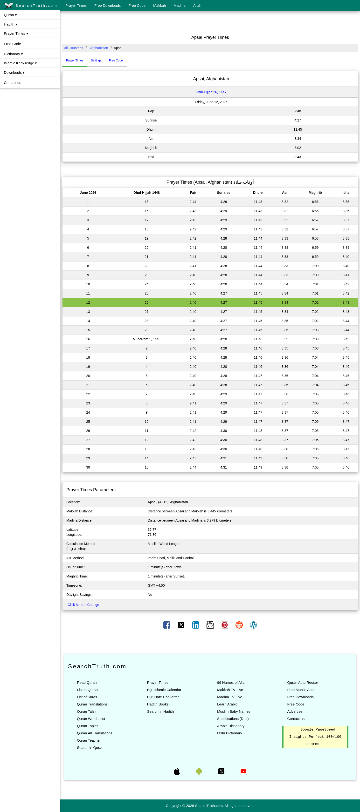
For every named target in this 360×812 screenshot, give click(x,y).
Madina (180, 5)
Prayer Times (76, 5)
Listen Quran (87, 690)
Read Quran (87, 682)
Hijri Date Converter (163, 697)
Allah (197, 5)
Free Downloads (107, 5)
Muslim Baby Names (233, 711)
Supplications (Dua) (233, 719)
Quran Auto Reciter (302, 682)
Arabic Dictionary (230, 726)
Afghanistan (99, 48)
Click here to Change (83, 605)
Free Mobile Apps (301, 690)
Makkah (159, 5)
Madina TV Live (229, 697)
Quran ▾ (10, 15)
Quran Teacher (89, 740)
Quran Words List (91, 719)
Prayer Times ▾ (16, 33)
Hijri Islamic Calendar (164, 690)
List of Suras (87, 697)
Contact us (12, 83)
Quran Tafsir (87, 711)
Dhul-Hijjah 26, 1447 (211, 92)
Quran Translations (92, 704)
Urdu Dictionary (229, 733)
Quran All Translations (94, 733)
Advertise (294, 711)
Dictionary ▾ (13, 54)
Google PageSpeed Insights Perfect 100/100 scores (315, 737)
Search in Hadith (160, 711)
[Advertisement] (210, 22)
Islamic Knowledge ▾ (20, 63)
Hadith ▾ (10, 24)
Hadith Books (157, 704)
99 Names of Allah (232, 682)
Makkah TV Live (230, 690)
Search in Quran (90, 747)
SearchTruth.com (31, 6)
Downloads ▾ (14, 72)
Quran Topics (87, 726)
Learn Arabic (227, 704)
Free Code (136, 5)
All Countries (73, 48)
